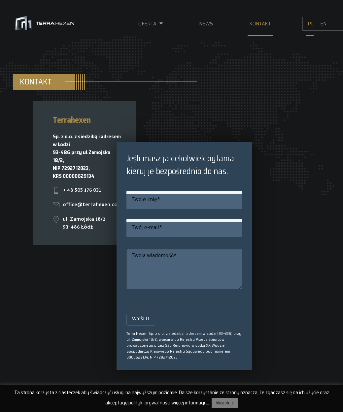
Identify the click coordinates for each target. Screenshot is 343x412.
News (206, 23)
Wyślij (141, 319)
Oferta (147, 23)
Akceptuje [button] (225, 402)
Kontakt (260, 23)
